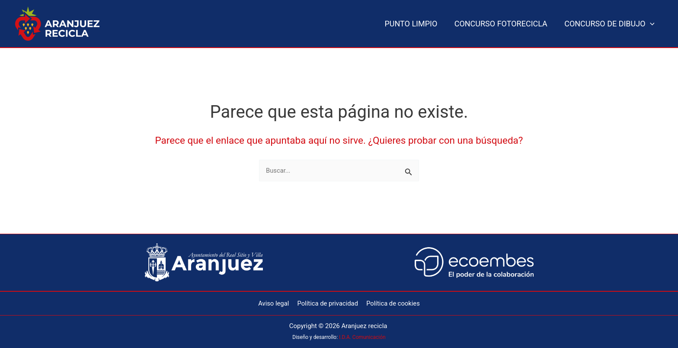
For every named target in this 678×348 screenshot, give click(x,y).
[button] (650, 23)
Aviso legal (274, 303)
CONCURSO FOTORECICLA (503, 23)
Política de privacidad (327, 303)
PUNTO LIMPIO (414, 23)
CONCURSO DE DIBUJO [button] (610, 23)
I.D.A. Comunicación (362, 337)
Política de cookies (392, 303)
